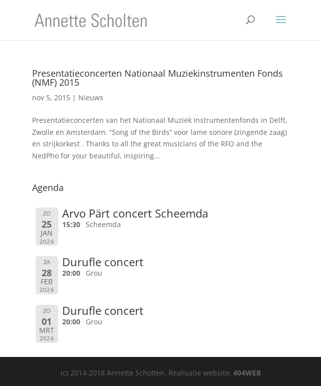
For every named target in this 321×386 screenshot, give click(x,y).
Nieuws (90, 97)
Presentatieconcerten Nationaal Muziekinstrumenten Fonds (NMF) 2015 (157, 77)
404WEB (247, 372)
